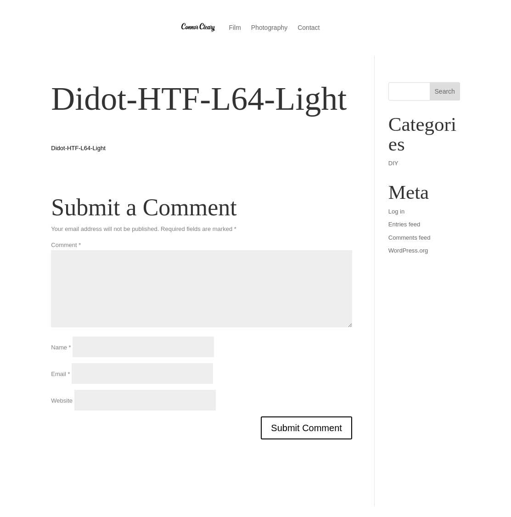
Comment (66, 245)
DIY (393, 163)
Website (62, 400)
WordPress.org (408, 250)
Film (235, 27)
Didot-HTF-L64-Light (78, 148)
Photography (269, 27)
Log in (396, 211)
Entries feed (404, 224)
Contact (309, 27)
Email (60, 374)
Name (61, 347)
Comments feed (409, 237)
